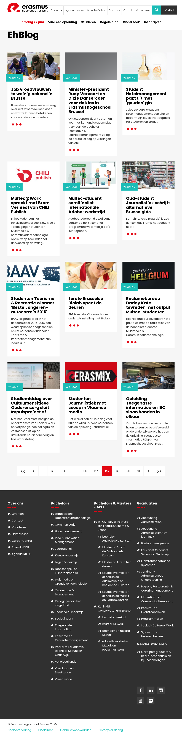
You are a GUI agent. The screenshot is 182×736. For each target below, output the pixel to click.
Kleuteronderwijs (66, 555)
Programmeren (152, 619)
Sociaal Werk (64, 619)
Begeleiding (109, 22)
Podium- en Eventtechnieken (153, 610)
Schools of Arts (96, 10)
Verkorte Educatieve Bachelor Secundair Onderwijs (69, 651)
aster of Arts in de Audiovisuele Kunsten (113, 551)
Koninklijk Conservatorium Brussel (114, 608)
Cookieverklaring (19, 730)
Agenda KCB (20, 547)
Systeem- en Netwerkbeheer (152, 634)
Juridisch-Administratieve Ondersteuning (152, 576)
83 (54, 471)
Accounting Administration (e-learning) (154, 533)
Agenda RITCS (21, 554)
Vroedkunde (63, 679)
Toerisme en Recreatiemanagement (71, 638)
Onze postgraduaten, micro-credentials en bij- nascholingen (156, 656)
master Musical (113, 624)
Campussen (20, 534)
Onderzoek (131, 22)
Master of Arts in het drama (116, 564)
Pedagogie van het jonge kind (68, 603)
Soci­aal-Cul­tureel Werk (157, 625)
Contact (128, 10)
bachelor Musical (114, 617)
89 (119, 471)
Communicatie (65, 525)
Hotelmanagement (68, 531)
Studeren (88, 22)
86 (87, 471)
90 (130, 471)
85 (76, 471)
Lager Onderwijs (66, 562)
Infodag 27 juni (32, 22)
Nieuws (80, 10)
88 (109, 472)
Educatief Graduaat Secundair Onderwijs (155, 552)
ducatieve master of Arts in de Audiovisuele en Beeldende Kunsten (115, 579)
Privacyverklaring (110, 730)
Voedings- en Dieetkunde (64, 670)
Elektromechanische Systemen (155, 563)
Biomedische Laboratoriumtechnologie (73, 516)
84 (65, 471)
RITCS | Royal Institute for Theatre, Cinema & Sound (113, 526)
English (169, 10)
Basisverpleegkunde (155, 543)
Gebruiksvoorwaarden (75, 730)
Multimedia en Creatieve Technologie (71, 582)
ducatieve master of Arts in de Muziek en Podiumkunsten (115, 596)
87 (97, 471)
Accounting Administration (151, 520)
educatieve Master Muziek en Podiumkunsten (115, 645)
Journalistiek (64, 549)
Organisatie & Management (64, 592)
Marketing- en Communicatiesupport (157, 599)
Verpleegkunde (65, 662)
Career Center (22, 541)
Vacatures (19, 527)
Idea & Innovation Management (67, 540)
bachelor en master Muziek (116, 633)
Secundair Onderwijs (69, 612)
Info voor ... (55, 10)
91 (140, 471)
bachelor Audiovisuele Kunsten (116, 539)
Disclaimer (45, 730)
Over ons (115, 10)
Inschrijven (152, 22)
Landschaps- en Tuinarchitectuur (66, 571)
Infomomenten (143, 10)
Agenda (69, 10)
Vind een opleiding (62, 22)
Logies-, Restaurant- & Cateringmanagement (157, 588)
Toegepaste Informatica (63, 627)
